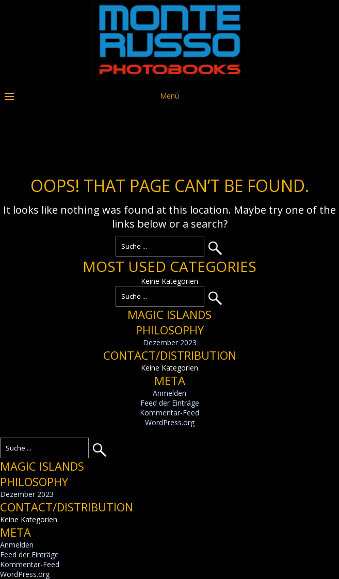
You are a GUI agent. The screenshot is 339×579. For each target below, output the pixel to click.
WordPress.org (170, 422)
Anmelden (169, 393)
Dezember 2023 (170, 342)
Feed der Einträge (169, 403)
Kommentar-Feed (169, 412)
